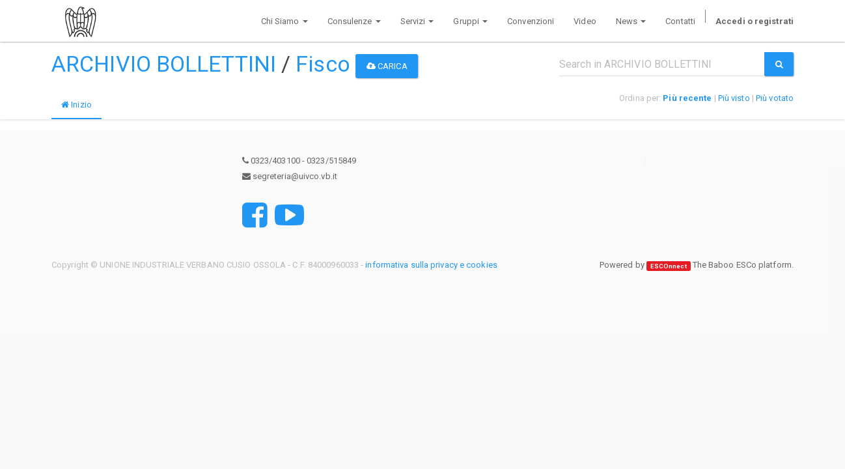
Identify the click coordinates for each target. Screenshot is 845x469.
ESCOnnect (668, 265)
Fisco (323, 64)
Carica (387, 66)
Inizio (76, 104)
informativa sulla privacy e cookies (431, 265)
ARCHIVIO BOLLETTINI (163, 64)
